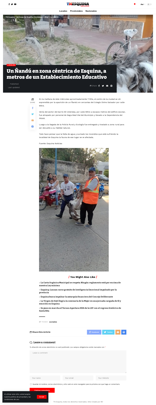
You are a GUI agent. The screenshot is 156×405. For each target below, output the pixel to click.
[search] (137, 4)
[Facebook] (9, 4)
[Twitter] (12, 4)
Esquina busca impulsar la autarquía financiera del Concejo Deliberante (77, 297)
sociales (53, 322)
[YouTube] (15, 4)
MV (102, 402)
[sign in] (5, 4)
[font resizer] (142, 4)
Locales (11, 65)
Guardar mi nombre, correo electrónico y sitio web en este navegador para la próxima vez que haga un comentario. (76, 384)
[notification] (134, 4)
